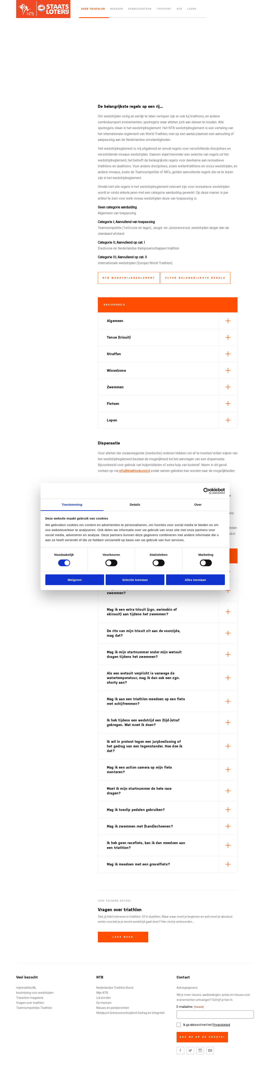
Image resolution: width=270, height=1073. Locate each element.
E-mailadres (190, 1007)
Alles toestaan (195, 580)
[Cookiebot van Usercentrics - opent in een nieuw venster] (206, 491)
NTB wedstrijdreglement (128, 278)
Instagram (200, 1051)
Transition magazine (29, 997)
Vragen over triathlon (30, 1002)
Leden (191, 9)
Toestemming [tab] (72, 504)
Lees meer (123, 937)
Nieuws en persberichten (112, 1007)
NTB (179, 9)
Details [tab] (135, 504)
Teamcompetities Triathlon (34, 1007)
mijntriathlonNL (26, 987)
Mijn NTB (102, 992)
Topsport (164, 9)
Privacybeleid (221, 1024)
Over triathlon (93, 9)
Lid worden (103, 997)
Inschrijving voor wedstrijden (35, 992)
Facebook (180, 1051)
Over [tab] (198, 504)
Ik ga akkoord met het (206, 1024)
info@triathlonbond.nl (134, 471)
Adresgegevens (187, 987)
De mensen (103, 1002)
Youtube (210, 1051)
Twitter (190, 1051)
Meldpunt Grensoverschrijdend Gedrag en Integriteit (130, 1013)
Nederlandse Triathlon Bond (114, 987)
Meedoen (116, 9)
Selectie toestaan (135, 580)
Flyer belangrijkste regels (195, 278)
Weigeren (75, 580)
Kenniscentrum (140, 9)
